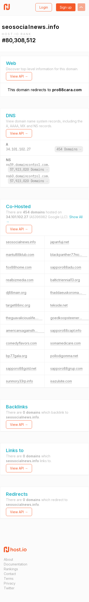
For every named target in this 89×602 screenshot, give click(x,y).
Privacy (9, 583)
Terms (9, 578)
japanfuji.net (59, 242)
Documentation (15, 564)
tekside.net (59, 305)
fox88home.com (19, 267)
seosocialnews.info (21, 242)
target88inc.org (18, 305)
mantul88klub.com (20, 255)
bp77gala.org (16, 356)
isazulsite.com (61, 381)
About (8, 559)
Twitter (9, 588)
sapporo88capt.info (65, 330)
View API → (19, 76)
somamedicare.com (65, 343)
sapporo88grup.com (66, 368)
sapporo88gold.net (21, 368)
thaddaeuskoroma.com (68, 292)
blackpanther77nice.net (68, 255)
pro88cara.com (67, 89)
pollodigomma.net (64, 356)
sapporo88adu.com (65, 267)
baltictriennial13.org (65, 280)
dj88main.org (16, 292)
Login (43, 7)
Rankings (11, 569)
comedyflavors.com (21, 343)
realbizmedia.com (19, 280)
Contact (10, 574)
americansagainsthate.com (26, 330)
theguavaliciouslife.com (24, 318)
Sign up (66, 7)
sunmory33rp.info (19, 381)
